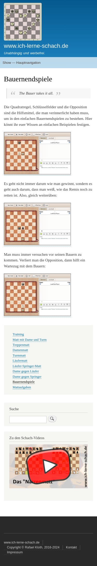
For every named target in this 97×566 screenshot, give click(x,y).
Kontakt (71, 547)
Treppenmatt (21, 345)
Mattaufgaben (22, 387)
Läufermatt (20, 360)
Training (18, 334)
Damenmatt (20, 350)
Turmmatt (19, 355)
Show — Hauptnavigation (22, 63)
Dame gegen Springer (27, 376)
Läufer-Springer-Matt (27, 366)
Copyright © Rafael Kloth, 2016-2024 (33, 547)
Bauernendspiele (24, 382)
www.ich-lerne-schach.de (36, 46)
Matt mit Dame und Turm (30, 340)
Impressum (15, 552)
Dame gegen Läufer (26, 371)
